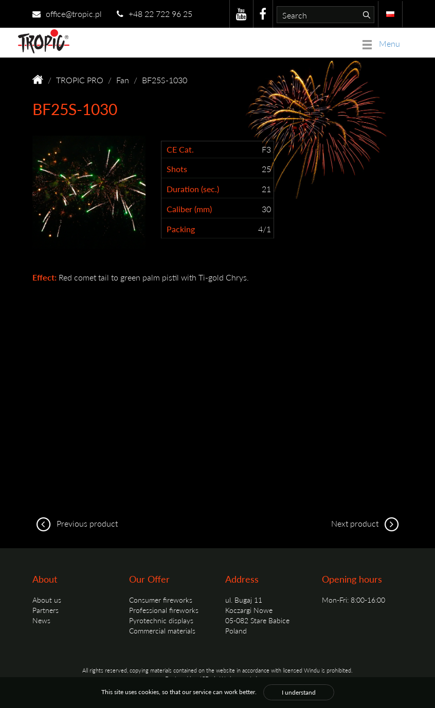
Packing (181, 229)
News (41, 620)
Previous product (75, 523)
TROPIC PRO (79, 80)
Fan (122, 80)
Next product (367, 523)
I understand (299, 692)
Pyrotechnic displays (161, 620)
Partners (45, 610)
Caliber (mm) (189, 209)
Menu (381, 43)
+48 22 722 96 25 (154, 14)
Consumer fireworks (160, 599)
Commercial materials (162, 630)
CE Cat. (180, 149)
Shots (177, 169)
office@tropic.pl (67, 14)
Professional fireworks (163, 610)
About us (46, 599)
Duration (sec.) (193, 189)
